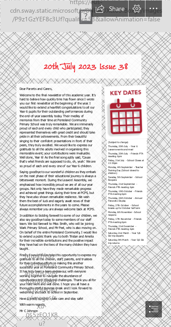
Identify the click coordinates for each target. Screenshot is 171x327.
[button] (110, 8)
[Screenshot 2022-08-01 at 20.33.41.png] (85, 16)
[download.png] (125, 164)
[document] (85, 163)
